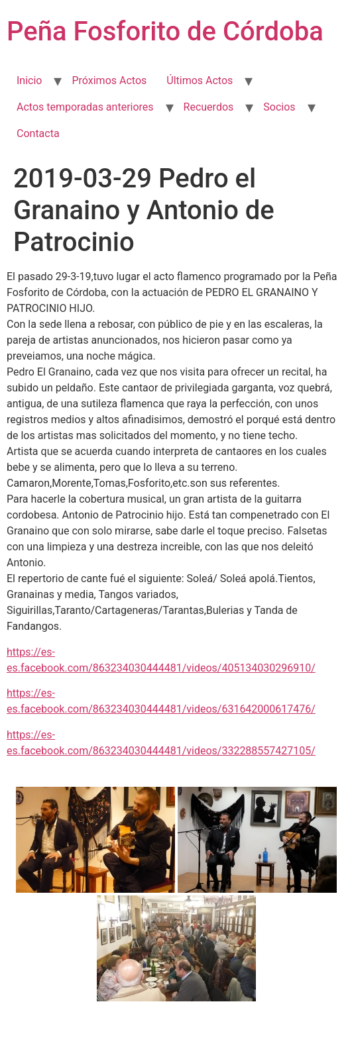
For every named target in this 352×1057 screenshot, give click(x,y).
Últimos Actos (199, 80)
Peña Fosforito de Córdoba (165, 31)
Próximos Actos (109, 80)
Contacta (38, 133)
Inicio (29, 80)
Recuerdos (209, 107)
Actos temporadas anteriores (85, 107)
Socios (279, 107)
